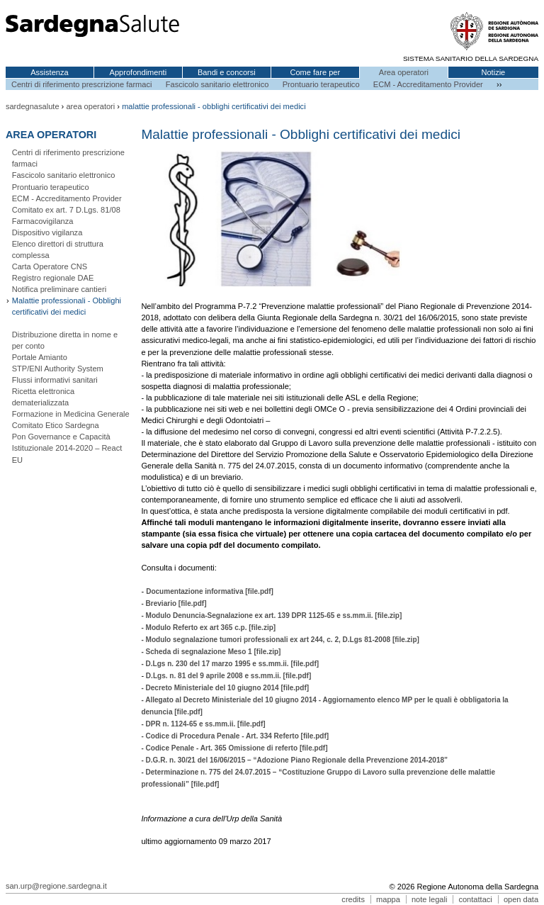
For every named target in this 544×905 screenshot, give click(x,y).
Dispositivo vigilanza (47, 232)
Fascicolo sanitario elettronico (217, 84)
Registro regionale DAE (53, 278)
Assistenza (49, 72)
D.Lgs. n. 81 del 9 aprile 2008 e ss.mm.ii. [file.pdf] (227, 676)
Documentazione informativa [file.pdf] (209, 591)
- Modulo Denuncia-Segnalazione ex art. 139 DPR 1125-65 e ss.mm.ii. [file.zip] (271, 615)
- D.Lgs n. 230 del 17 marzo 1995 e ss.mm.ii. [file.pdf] (230, 664)
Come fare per (315, 72)
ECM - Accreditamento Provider (428, 84)
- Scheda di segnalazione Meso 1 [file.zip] (210, 652)
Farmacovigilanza (43, 221)
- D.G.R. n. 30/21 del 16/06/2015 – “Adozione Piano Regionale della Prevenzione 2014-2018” (294, 760)
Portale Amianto (39, 357)
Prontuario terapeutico (321, 84)
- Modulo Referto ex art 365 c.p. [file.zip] (208, 627)
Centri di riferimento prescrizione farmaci (81, 84)
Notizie (493, 72)
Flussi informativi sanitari (55, 380)
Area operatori (404, 72)
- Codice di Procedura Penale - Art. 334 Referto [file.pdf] (235, 736)
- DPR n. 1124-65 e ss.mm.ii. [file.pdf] (203, 724)
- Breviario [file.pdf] (173, 603)
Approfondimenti (138, 72)
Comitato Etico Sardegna (55, 425)
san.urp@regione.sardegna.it (56, 886)
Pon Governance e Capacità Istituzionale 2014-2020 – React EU (67, 447)
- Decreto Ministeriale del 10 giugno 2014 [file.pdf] (225, 688)
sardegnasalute (33, 106)
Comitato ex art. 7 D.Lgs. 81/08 (66, 210)
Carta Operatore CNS (49, 266)
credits (353, 899)
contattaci (475, 899)
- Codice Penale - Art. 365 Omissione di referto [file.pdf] (234, 748)
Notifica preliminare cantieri (59, 289)
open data (521, 899)
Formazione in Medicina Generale (71, 414)
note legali (429, 899)
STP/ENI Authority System (57, 368)
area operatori (90, 106)
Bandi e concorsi (227, 72)
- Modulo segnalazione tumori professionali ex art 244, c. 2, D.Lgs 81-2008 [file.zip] (280, 639)
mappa (388, 899)
